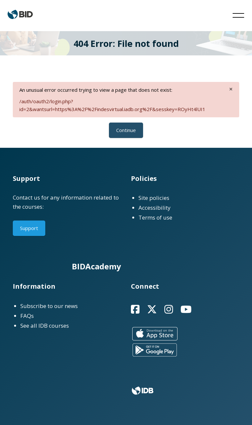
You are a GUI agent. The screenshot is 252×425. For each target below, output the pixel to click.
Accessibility (154, 207)
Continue (126, 130)
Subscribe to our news (49, 306)
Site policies (153, 198)
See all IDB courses (44, 325)
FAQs (27, 315)
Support (29, 228)
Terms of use (155, 217)
